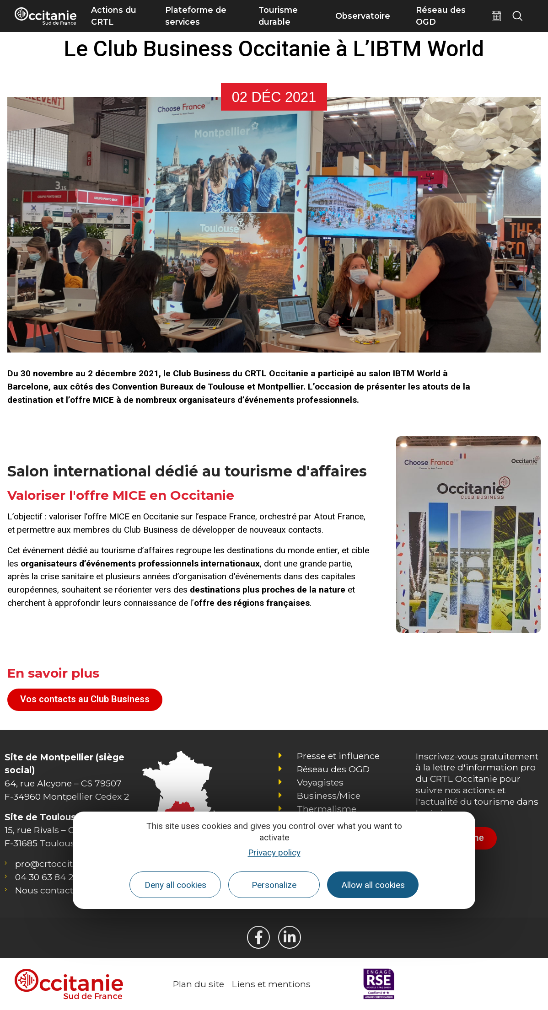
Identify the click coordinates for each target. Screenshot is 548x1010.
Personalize (274, 885)
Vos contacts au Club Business (85, 699)
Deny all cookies (175, 885)
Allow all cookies (373, 885)
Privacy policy (274, 852)
